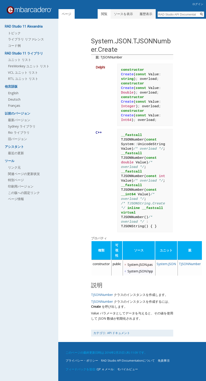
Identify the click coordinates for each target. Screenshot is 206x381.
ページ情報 (16, 199)
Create (96, 306)
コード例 (14, 45)
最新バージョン (19, 120)
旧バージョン (17, 139)
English (13, 93)
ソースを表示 (123, 14)
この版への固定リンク (24, 192)
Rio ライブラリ (19, 132)
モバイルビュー (127, 369)
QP (99, 369)
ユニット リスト (19, 59)
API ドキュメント (118, 333)
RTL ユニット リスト (23, 78)
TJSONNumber (190, 264)
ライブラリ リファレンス (26, 39)
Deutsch (14, 99)
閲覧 (104, 14)
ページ (66, 14)
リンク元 (14, 167)
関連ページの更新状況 (24, 174)
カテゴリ (99, 333)
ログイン (197, 4)
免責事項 (164, 360)
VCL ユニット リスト (23, 72)
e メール (108, 369)
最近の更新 (16, 153)
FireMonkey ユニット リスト (28, 66)
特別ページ (16, 180)
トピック (14, 33)
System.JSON (166, 264)
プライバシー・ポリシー (82, 360)
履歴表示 (146, 14)
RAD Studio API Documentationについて (128, 360)
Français (14, 105)
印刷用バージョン (20, 186)
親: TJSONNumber (109, 57)
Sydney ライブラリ (22, 126)
